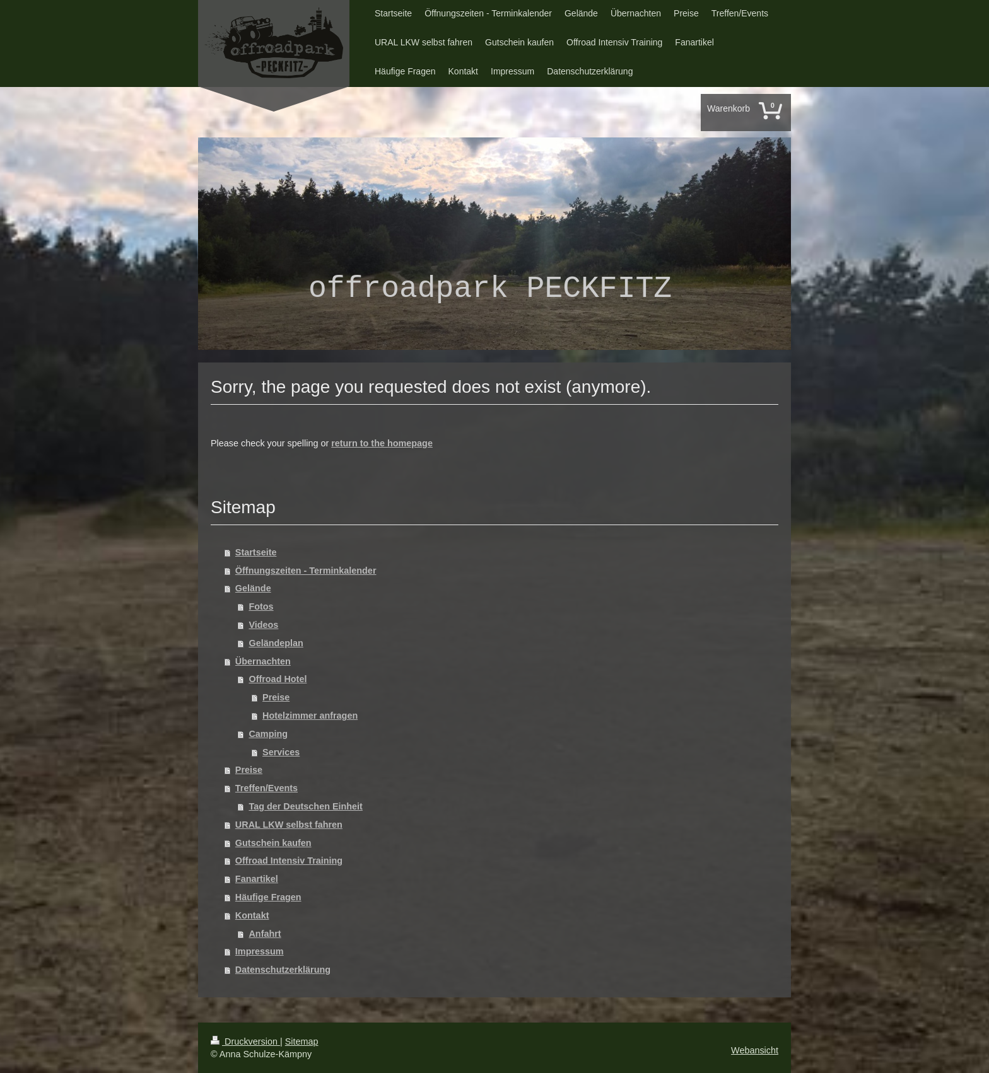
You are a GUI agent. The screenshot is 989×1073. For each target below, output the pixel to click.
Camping (268, 734)
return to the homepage (382, 443)
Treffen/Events (266, 788)
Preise (276, 697)
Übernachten (263, 661)
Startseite (256, 552)
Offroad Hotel (278, 679)
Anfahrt (265, 934)
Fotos (261, 606)
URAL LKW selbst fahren (288, 825)
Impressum (259, 951)
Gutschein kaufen (273, 843)
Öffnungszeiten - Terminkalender (306, 571)
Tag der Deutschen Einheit (305, 806)
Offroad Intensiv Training (288, 861)
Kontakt (252, 915)
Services (281, 752)
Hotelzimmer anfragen (310, 715)
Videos (263, 625)
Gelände (253, 588)
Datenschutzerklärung (283, 970)
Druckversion (245, 1041)
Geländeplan (276, 643)
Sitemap (302, 1041)
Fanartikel (256, 879)
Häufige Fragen (268, 897)
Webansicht (754, 1050)
